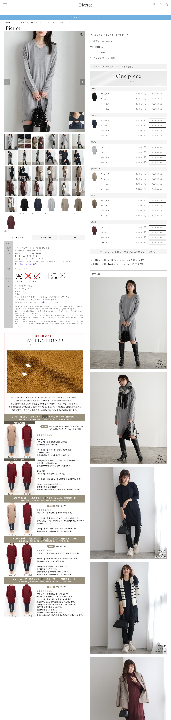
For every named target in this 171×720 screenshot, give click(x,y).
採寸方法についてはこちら (26, 264)
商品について (46, 302)
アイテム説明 (45, 237)
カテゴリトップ (19, 22)
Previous (7, 82)
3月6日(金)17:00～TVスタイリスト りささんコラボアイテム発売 (118, 264)
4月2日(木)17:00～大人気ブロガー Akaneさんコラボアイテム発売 (118, 260)
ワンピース (33, 22)
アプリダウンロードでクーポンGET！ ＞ (85, 17)
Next (82, 82)
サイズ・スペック (17, 237)
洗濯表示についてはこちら (26, 281)
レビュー (72, 237)
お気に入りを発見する (85, 648)
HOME (8, 22)
